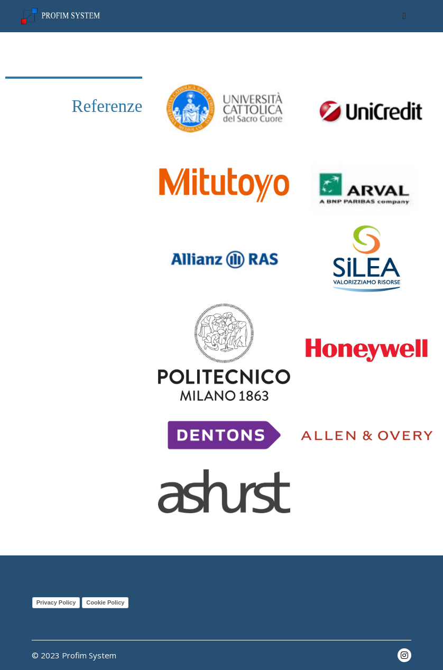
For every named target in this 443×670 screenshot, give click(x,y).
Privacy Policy (56, 602)
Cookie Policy (105, 602)
